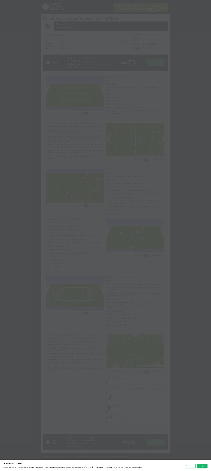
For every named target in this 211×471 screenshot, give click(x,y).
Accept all (202, 464)
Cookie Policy (137, 465)
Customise (190, 464)
